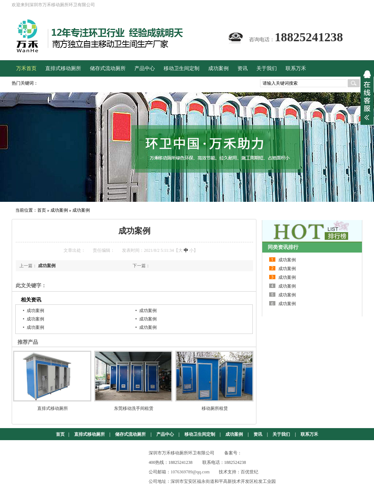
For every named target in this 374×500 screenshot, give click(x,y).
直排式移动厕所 (52, 408)
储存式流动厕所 (130, 434)
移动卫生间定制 (199, 434)
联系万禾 (309, 434)
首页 (41, 210)
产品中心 (165, 434)
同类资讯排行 (283, 247)
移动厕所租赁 (215, 408)
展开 (367, 95)
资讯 (257, 434)
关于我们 (281, 434)
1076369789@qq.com (190, 471)
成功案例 (59, 210)
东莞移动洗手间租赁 (133, 408)
